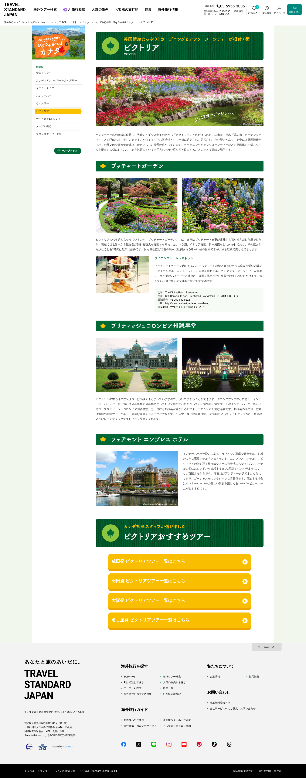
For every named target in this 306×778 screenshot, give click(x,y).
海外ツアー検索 (172, 676)
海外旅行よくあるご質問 (177, 720)
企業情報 (215, 676)
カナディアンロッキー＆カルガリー (56, 80)
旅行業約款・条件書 (270, 771)
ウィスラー (42, 103)
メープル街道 (43, 126)
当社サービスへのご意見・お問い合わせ (233, 708)
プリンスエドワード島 (49, 134)
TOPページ (130, 676)
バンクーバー (43, 95)
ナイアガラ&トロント (48, 118)
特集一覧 (168, 688)
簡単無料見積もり (220, 702)
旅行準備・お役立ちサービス (140, 725)
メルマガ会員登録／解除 (177, 725)
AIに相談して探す (134, 682)
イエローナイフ (45, 88)
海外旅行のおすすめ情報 (138, 693)
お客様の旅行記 (172, 693)
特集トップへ (43, 72)
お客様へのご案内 (134, 720)
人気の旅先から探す (174, 682)
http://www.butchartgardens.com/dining (187, 303)
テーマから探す (133, 688)
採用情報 (254, 676)
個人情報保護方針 (243, 771)
